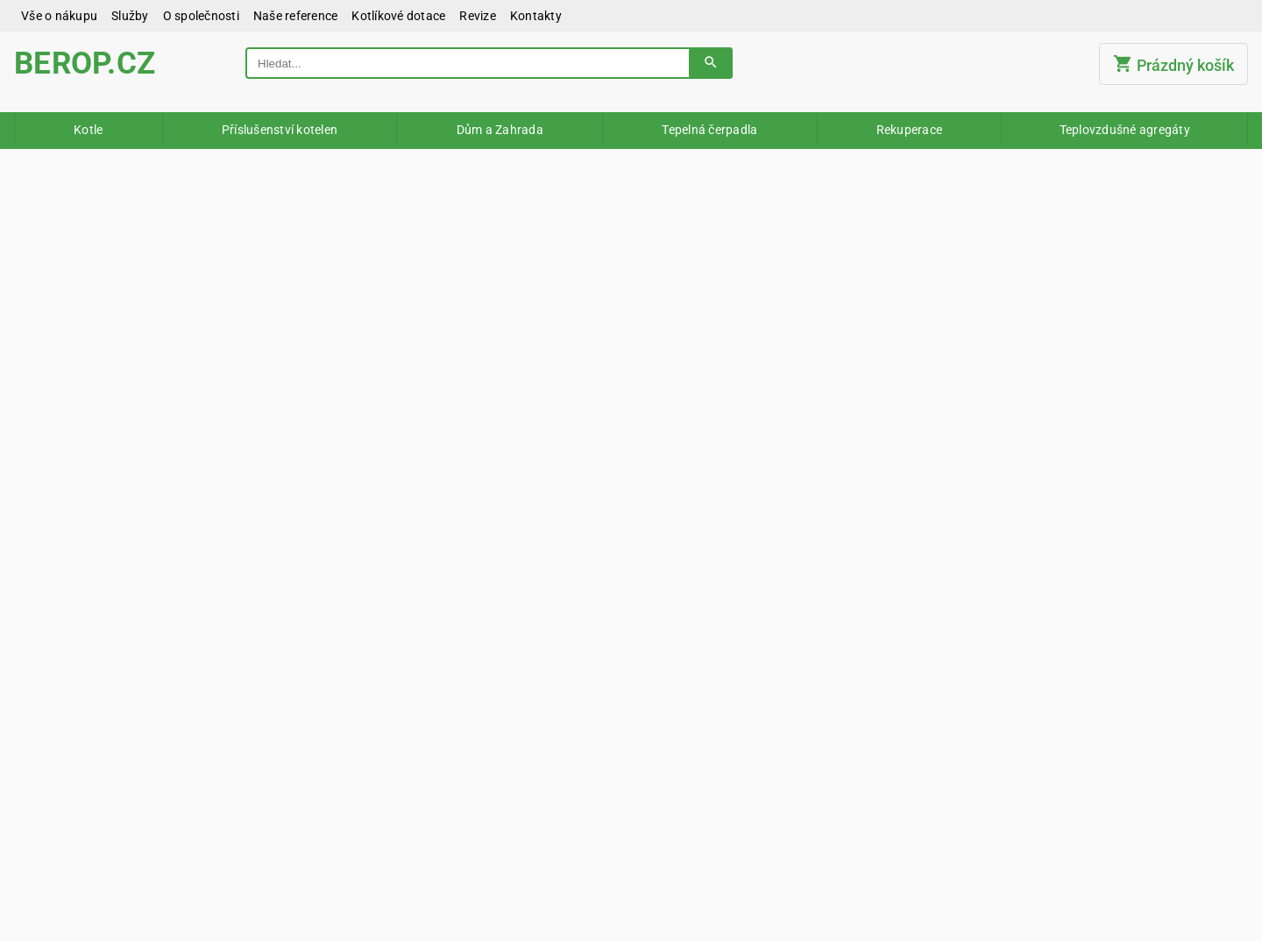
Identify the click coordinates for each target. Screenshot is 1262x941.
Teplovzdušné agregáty (1125, 130)
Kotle (88, 130)
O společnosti (201, 16)
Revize (477, 16)
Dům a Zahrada (500, 130)
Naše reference (295, 16)
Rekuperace (909, 130)
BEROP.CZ (84, 63)
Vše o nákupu (59, 16)
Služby (130, 16)
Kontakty (536, 16)
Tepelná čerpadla (709, 130)
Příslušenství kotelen (279, 130)
